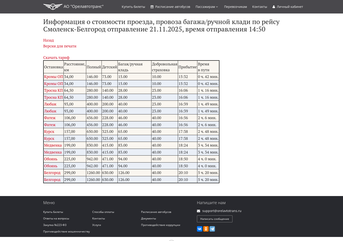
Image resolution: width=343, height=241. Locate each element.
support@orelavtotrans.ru (221, 211)
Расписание (170, 6)
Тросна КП (53, 90)
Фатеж (50, 117)
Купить (133, 6)
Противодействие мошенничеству (66, 231)
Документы (148, 218)
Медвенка (53, 145)
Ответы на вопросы (56, 218)
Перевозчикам (235, 6)
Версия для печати (59, 46)
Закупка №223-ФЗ (54, 225)
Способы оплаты (103, 212)
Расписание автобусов (156, 212)
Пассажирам (207, 6)
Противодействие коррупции (160, 225)
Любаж (50, 104)
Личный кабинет (288, 6)
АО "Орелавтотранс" (73, 7)
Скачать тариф (56, 57)
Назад (48, 40)
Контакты (259, 6)
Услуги (96, 225)
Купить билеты (53, 212)
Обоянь (50, 158)
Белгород (52, 172)
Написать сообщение (214, 219)
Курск (49, 131)
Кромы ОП (53, 76)
